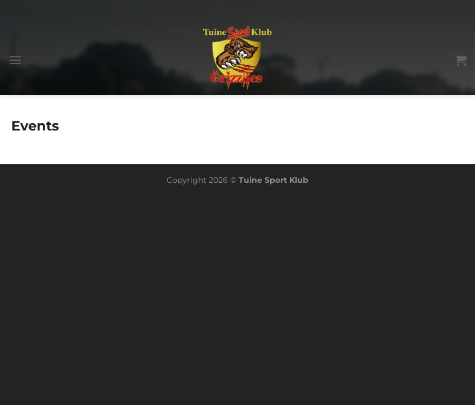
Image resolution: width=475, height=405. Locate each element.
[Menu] (15, 60)
